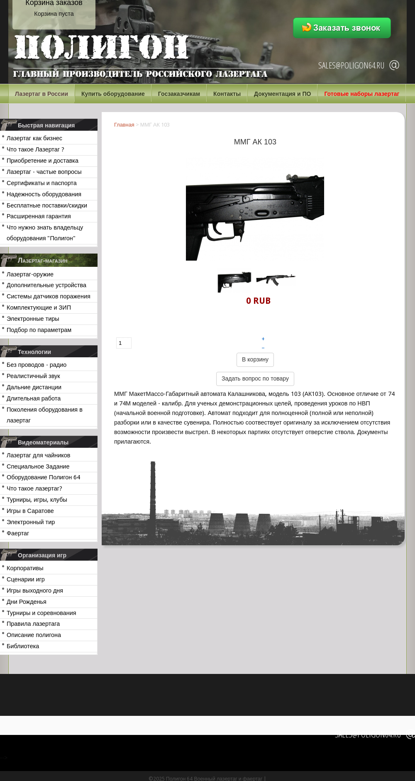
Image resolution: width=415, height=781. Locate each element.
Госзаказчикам (179, 93)
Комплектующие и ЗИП (39, 307)
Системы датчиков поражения (48, 296)
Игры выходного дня (35, 590)
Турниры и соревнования (41, 613)
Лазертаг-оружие (30, 274)
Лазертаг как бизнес (34, 138)
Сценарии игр (26, 579)
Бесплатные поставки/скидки (47, 205)
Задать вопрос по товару (255, 378)
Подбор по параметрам (39, 330)
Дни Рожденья (26, 601)
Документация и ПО (282, 93)
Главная (124, 125)
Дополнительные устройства (46, 285)
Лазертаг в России (41, 93)
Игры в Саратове (30, 511)
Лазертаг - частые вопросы (44, 171)
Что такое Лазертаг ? (35, 149)
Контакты (227, 93)
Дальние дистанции (34, 387)
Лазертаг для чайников (38, 455)
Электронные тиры (33, 318)
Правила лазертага (33, 623)
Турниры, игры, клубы (37, 499)
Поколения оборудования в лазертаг (45, 415)
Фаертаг (18, 533)
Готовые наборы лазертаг (361, 93)
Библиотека (23, 646)
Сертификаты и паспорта (42, 183)
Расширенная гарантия (39, 216)
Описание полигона (34, 635)
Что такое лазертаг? (34, 488)
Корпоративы (25, 568)
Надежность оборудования (44, 194)
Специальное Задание (38, 466)
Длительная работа (34, 398)
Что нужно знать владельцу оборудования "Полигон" (45, 233)
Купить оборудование (113, 93)
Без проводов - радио (36, 364)
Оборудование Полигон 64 (43, 477)
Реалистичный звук (33, 376)
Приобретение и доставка (42, 160)
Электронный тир (31, 522)
